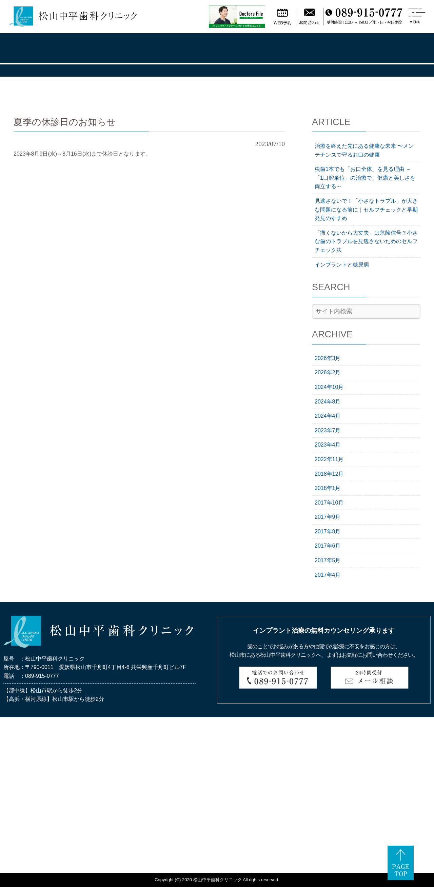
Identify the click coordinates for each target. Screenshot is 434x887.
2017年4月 (328, 575)
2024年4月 (328, 416)
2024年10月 (329, 387)
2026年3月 (328, 358)
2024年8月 (328, 402)
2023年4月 (328, 445)
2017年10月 (329, 503)
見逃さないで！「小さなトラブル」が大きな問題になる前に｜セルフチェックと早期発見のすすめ (366, 209)
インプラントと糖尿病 (342, 265)
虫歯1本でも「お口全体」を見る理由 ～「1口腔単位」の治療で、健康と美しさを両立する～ (365, 177)
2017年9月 (328, 517)
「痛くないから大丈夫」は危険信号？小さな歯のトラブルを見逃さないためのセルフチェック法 (366, 241)
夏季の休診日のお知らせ (65, 122)
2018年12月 (329, 474)
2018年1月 (328, 488)
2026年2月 (328, 372)
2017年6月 (328, 546)
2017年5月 (328, 560)
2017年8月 (328, 531)
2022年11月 (329, 459)
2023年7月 (328, 430)
